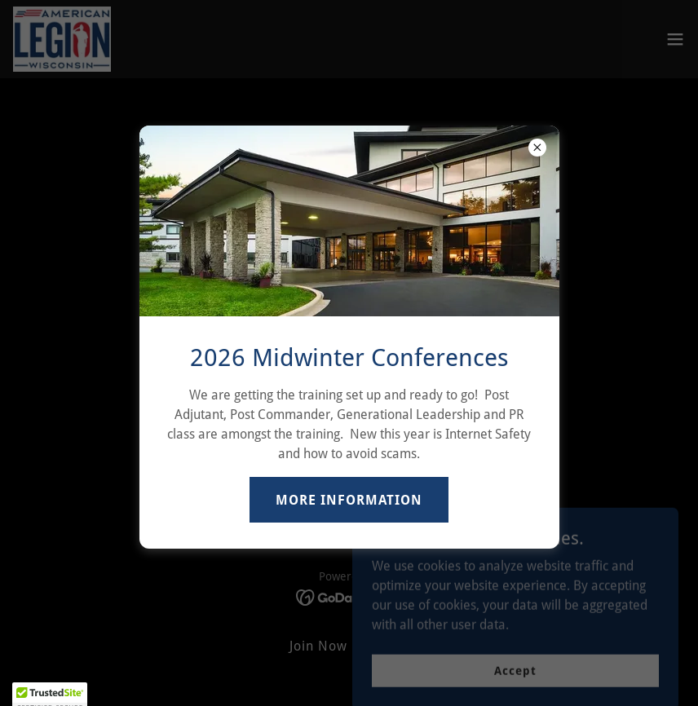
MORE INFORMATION (349, 500)
